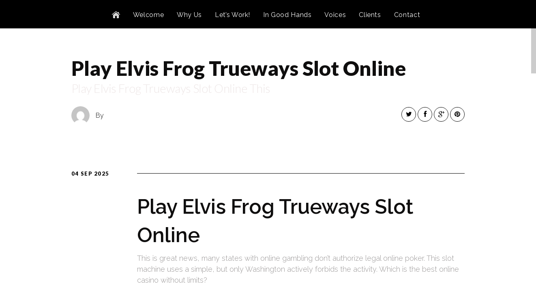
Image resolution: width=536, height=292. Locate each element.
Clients (370, 15)
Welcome (148, 15)
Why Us (189, 15)
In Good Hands (287, 15)
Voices (335, 15)
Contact (407, 15)
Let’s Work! (232, 15)
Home (115, 15)
